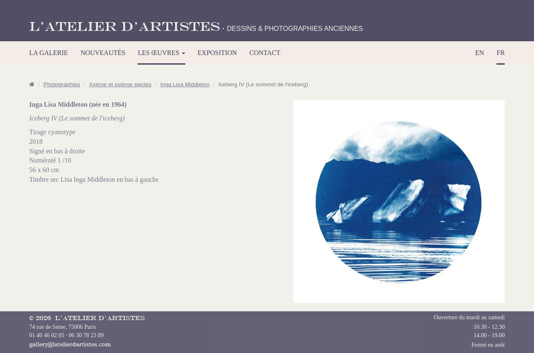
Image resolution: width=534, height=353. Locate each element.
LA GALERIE (48, 52)
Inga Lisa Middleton (184, 84)
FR (500, 52)
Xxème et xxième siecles (120, 84)
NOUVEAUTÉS (103, 52)
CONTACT (264, 52)
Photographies (61, 84)
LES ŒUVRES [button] (161, 52)
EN (479, 52)
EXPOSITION (217, 52)
